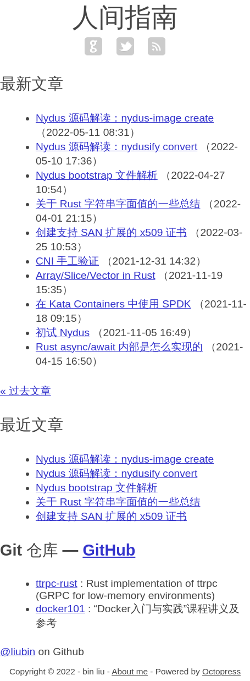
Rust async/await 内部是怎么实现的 (119, 347)
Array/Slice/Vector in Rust (95, 275)
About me (130, 671)
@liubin (17, 651)
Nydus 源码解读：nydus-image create (125, 118)
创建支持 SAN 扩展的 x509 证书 (111, 232)
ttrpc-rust (56, 583)
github (93, 46)
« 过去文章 (25, 391)
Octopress (221, 671)
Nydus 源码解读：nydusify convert (116, 146)
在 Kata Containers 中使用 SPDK (113, 304)
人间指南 (125, 17)
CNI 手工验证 (67, 261)
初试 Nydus (63, 332)
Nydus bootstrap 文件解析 (97, 175)
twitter (125, 46)
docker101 (60, 608)
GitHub (108, 550)
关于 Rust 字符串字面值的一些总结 (118, 204)
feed (157, 46)
